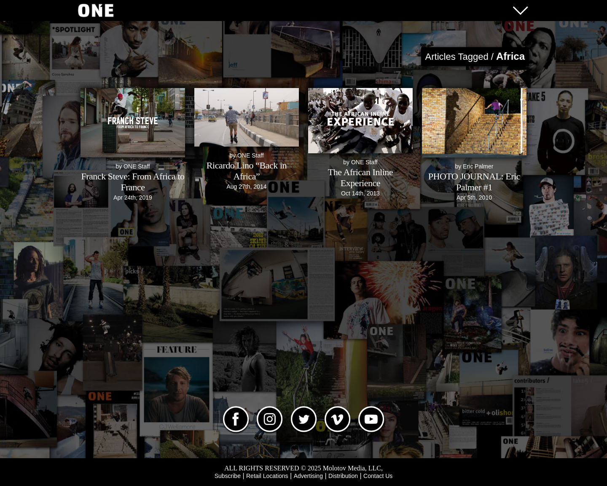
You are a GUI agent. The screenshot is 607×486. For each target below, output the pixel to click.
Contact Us (377, 476)
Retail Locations (267, 476)
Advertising (308, 476)
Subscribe (228, 476)
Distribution (343, 476)
